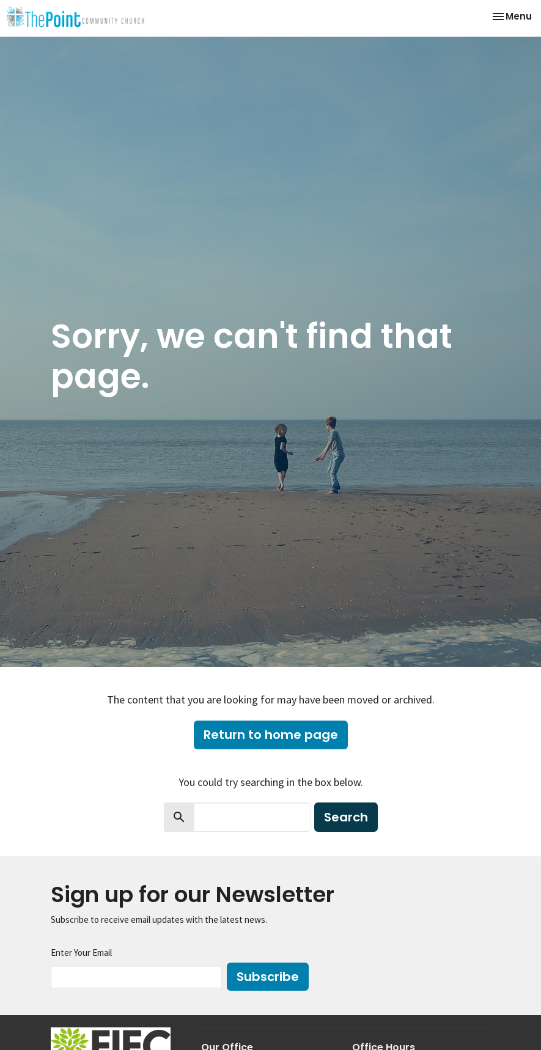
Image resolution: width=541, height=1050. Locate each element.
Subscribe (268, 976)
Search (346, 817)
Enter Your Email (81, 952)
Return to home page (271, 734)
